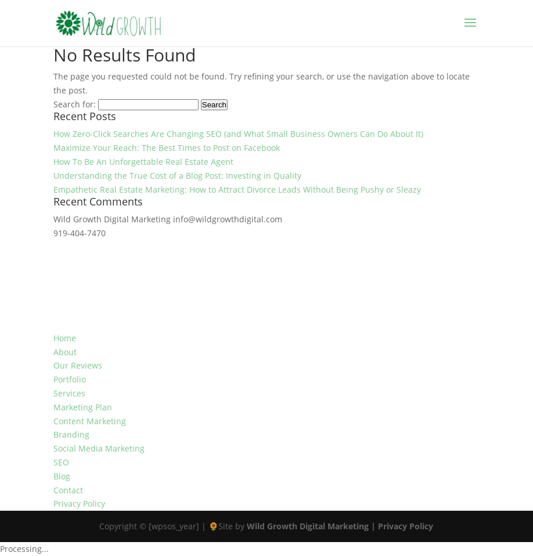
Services (69, 393)
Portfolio (69, 379)
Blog (61, 476)
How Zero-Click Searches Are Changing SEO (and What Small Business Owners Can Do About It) (238, 133)
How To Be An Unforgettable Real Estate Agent (143, 161)
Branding (71, 434)
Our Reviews (77, 365)
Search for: (74, 104)
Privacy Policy (79, 503)
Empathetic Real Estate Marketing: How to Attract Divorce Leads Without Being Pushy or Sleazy (237, 189)
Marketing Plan (82, 407)
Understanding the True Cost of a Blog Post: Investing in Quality (177, 175)
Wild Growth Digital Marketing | (312, 526)
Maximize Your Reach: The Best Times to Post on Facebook (166, 147)
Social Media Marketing (99, 448)
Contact (68, 490)
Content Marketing (89, 421)
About (65, 352)
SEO (61, 462)
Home (64, 338)
